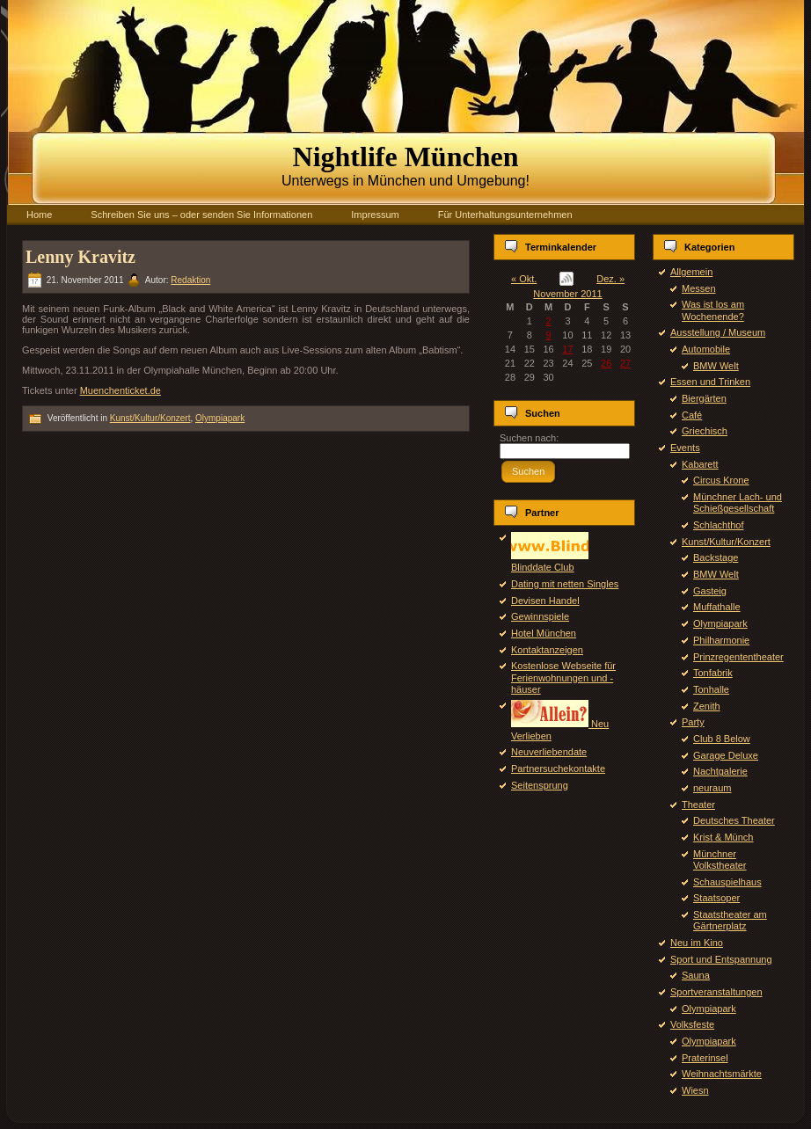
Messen (699, 288)
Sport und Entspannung (721, 959)
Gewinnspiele (540, 616)
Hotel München (543, 633)
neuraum (712, 788)
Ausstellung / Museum (717, 332)
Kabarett (700, 464)
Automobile (706, 349)
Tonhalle (711, 689)
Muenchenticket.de (120, 390)
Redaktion (190, 280)
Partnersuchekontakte (558, 768)
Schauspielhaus (727, 882)
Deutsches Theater (734, 820)
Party (693, 722)
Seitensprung (539, 785)
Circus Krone (721, 480)
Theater (698, 804)
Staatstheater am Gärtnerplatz (730, 920)
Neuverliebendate (549, 752)
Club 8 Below (721, 738)
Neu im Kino (696, 942)
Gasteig (710, 591)
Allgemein (691, 271)
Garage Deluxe (725, 755)
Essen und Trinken (710, 381)
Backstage (715, 557)
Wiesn (695, 1090)
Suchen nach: (529, 438)
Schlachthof (718, 525)
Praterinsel (705, 1058)
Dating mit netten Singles (564, 584)
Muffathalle (717, 606)
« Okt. (524, 278)
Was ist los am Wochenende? (713, 310)
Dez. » (610, 278)
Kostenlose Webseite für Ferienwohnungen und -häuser (563, 677)
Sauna (696, 975)
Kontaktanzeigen (547, 650)
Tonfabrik (713, 672)
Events (685, 447)
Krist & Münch (723, 837)
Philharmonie (721, 640)
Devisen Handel (545, 600)
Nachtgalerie (720, 771)
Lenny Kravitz (80, 256)
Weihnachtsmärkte (722, 1073)
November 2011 (567, 293)
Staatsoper (716, 897)
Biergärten (704, 398)
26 (606, 363)
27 (625, 363)
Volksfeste (692, 1024)
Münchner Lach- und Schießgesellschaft (737, 503)
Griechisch (704, 431)
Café (692, 415)
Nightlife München (406, 156)
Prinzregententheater (738, 657)
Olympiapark (220, 418)
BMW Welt (716, 366)
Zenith (706, 706)
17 (567, 349)
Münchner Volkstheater (720, 859)
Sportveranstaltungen (716, 992)
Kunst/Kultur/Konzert (150, 418)
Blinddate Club (549, 561)
